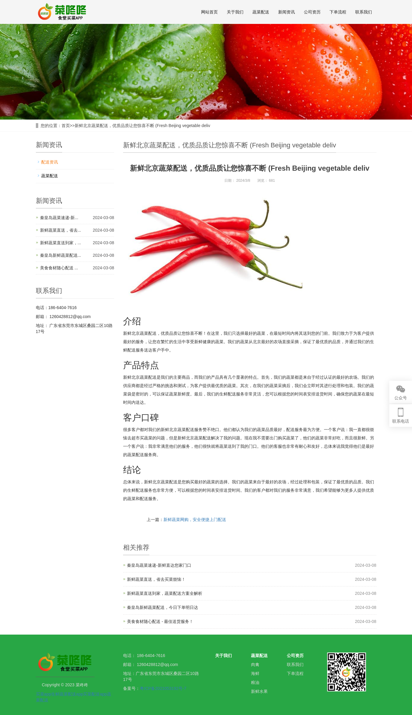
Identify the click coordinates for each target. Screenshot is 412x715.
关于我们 (235, 12)
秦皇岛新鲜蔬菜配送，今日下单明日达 (162, 607)
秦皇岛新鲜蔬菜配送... (60, 255)
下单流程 (338, 12)
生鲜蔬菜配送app (67, 694)
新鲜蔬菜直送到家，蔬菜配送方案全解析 (164, 593)
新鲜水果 (259, 691)
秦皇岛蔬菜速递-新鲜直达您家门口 (159, 565)
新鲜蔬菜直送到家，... (60, 242)
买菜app (43, 694)
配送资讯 (49, 162)
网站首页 (209, 12)
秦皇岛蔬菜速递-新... (59, 217)
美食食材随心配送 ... (59, 267)
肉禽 (255, 664)
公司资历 (312, 12)
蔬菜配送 (260, 12)
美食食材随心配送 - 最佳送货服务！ (160, 621)
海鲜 (255, 673)
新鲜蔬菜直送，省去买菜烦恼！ (156, 579)
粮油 (255, 682)
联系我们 (363, 12)
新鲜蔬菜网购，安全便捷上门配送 (194, 519)
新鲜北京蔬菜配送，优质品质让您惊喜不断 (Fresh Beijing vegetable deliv (142, 125)
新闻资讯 (286, 12)
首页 (66, 125)
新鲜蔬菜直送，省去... (60, 230)
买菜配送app (95, 694)
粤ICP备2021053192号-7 (163, 688)
